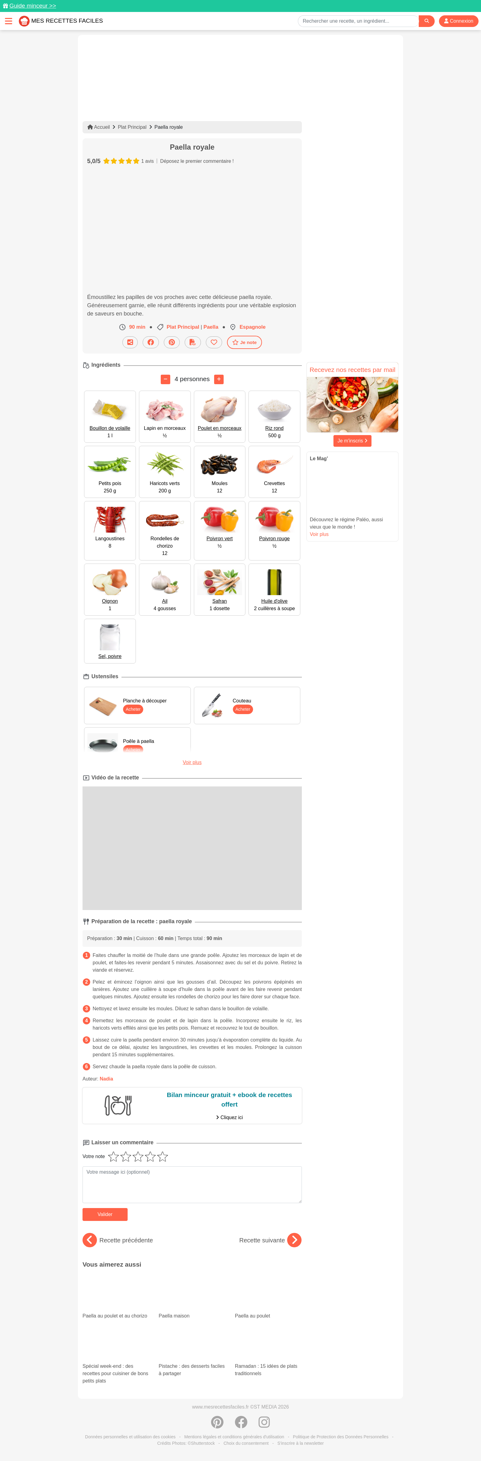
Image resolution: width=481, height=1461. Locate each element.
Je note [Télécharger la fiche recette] (244, 342)
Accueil (98, 127)
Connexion (458, 21)
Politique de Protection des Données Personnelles (340, 1436)
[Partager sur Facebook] (151, 342)
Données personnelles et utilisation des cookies (130, 1436)
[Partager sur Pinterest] (172, 342)
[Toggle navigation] (8, 21)
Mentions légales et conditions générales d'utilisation (234, 1436)
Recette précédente (118, 1240)
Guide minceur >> (32, 5)
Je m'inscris (352, 440)
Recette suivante (270, 1240)
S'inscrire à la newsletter (300, 1443)
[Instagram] (264, 1425)
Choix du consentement (246, 1443)
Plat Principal (132, 127)
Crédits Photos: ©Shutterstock (186, 1443)
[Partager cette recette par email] (130, 342)
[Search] (427, 21)
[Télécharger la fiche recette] (193, 342)
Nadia (106, 1078)
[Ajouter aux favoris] (214, 342)
